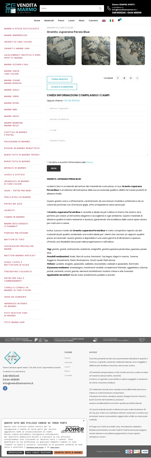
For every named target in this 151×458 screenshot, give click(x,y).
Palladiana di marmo (17, 141)
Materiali (49, 20)
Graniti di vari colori (18, 42)
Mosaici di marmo (15, 168)
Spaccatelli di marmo (17, 197)
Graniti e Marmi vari (17, 48)
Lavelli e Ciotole (14, 174)
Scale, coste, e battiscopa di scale (16, 264)
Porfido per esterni (16, 233)
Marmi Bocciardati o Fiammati (16, 225)
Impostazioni (15, 452)
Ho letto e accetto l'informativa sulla (71, 162)
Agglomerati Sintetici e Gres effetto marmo (22, 57)
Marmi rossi (11, 103)
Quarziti (9, 210)
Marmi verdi (11, 96)
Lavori (71, 20)
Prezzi (61, 20)
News (81, 20)
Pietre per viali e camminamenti (14, 280)
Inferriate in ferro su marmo (15, 305)
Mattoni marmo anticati (19, 256)
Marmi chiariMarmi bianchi (13, 82)
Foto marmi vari (14, 322)
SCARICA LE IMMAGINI (62, 87)
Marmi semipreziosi (15, 35)
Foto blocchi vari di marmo (15, 314)
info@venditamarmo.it (18, 383)
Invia (53, 168)
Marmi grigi (11, 116)
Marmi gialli (11, 90)
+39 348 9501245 (71, 101)
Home (37, 20)
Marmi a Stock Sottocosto (21, 28)
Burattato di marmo (17, 161)
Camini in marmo (14, 217)
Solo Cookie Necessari (38, 452)
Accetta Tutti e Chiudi (68, 452)
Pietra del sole (13, 204)
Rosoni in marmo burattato (22, 148)
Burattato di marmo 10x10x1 (21, 155)
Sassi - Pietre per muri (17, 190)
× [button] (83, 421)
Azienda (68, 362)
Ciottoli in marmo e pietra (15, 134)
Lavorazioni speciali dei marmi (19, 248)
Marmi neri (10, 110)
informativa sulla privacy (35, 447)
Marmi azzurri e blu (16, 64)
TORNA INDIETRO (59, 79)
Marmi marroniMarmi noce (13, 124)
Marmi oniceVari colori (11, 73)
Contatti (93, 20)
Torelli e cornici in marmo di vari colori (17, 289)
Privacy (89, 162)
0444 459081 (134, 12)
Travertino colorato (18, 271)
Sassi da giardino (15, 297)
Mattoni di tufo (14, 239)
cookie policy (54, 447)
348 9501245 (118, 12)
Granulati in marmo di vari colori (16, 183)
